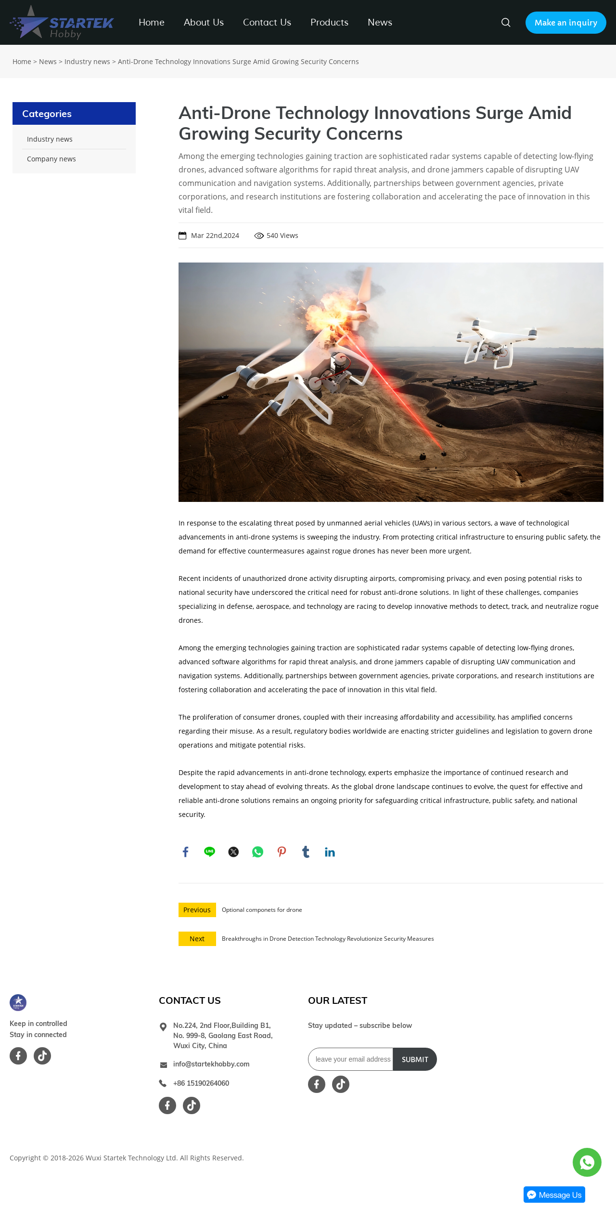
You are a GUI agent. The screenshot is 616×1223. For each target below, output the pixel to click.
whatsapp (258, 852)
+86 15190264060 (201, 1083)
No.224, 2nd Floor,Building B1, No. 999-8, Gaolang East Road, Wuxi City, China (223, 1036)
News (380, 22)
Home (152, 22)
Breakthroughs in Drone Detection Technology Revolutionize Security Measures (328, 939)
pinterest (282, 852)
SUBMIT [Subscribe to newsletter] (415, 1060)
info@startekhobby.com (211, 1064)
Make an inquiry (566, 22)
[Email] (350, 1059)
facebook (186, 852)
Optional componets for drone (262, 910)
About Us (204, 22)
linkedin (330, 852)
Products (329, 22)
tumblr (306, 852)
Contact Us (267, 22)
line (210, 852)
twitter (234, 852)
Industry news (87, 61)
